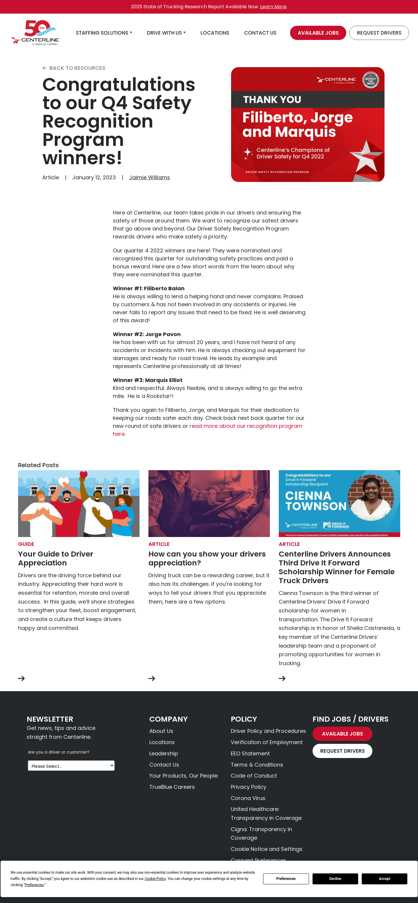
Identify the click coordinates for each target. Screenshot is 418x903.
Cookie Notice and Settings (266, 849)
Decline (335, 879)
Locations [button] (215, 32)
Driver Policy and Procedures (268, 731)
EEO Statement (250, 753)
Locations (162, 742)
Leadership (163, 753)
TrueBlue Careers (172, 787)
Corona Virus (248, 798)
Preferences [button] (34, 885)
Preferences (286, 879)
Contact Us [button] (260, 32)
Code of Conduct (254, 775)
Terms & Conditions (257, 764)
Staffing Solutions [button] (102, 32)
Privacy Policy (248, 787)
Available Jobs (318, 32)
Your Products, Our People (183, 775)
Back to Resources (73, 68)
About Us (161, 731)
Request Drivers (379, 32)
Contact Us (164, 764)
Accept (384, 879)
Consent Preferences (258, 860)
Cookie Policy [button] (155, 879)
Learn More (273, 6)
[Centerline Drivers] (35, 33)
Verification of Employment (267, 742)
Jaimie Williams (149, 177)
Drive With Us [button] (164, 32)
